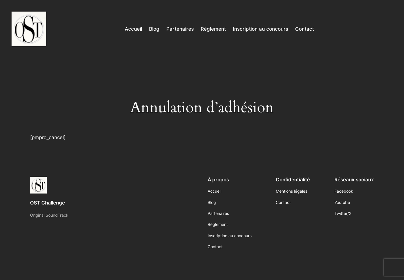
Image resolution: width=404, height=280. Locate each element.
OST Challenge (47, 203)
